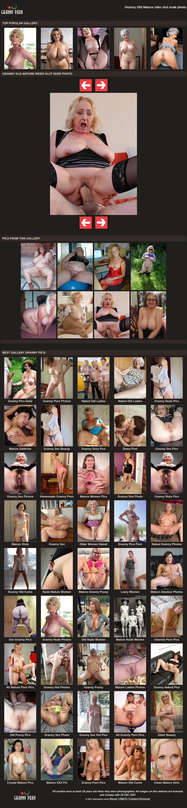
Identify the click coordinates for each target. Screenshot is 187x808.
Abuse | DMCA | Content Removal (129, 799)
